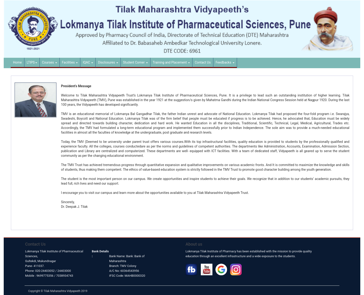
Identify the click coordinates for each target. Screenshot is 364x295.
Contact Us (203, 62)
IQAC (88, 62)
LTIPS (32, 62)
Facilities (70, 62)
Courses (49, 62)
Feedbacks (225, 62)
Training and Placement (171, 62)
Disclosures (108, 62)
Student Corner (135, 62)
